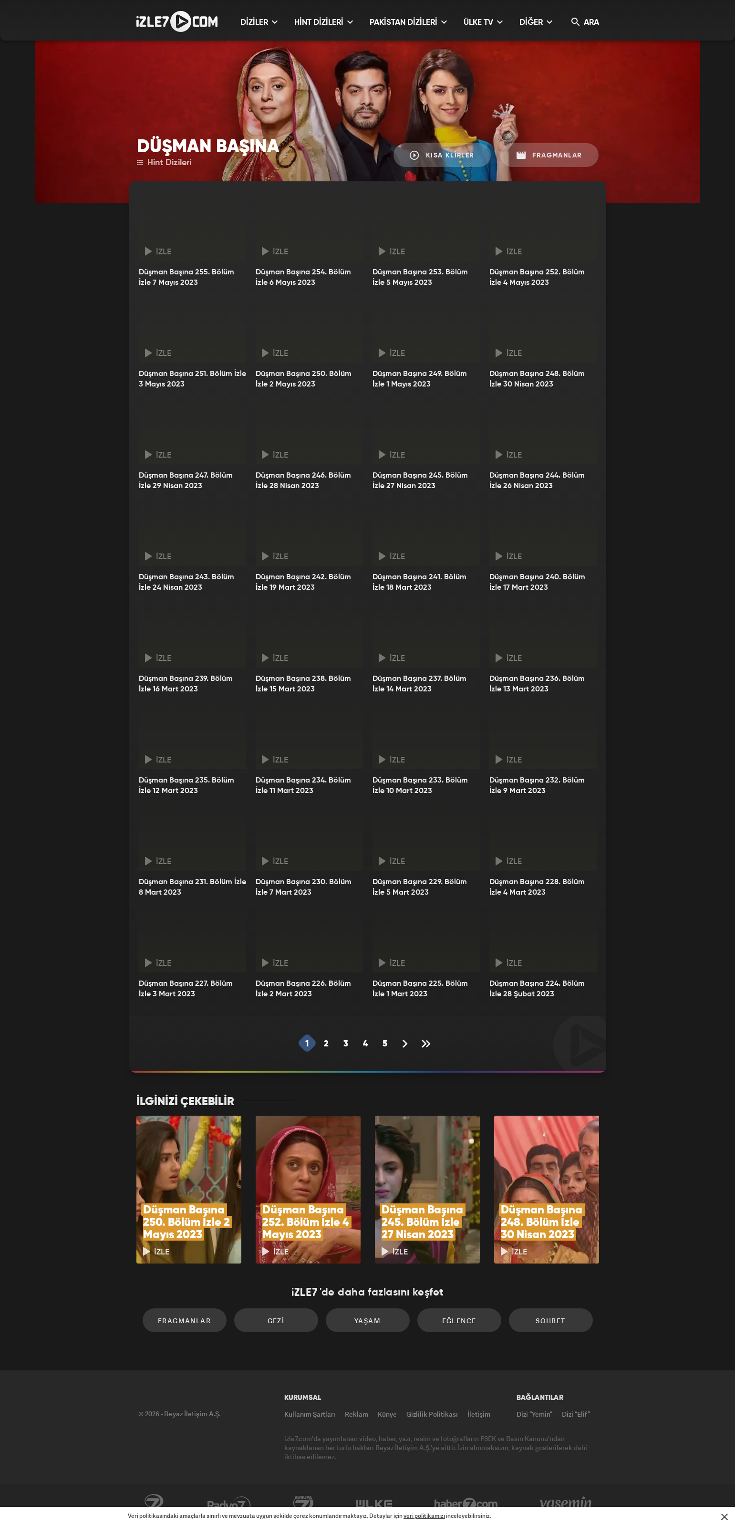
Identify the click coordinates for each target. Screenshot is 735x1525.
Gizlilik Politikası (432, 1414)
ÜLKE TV (483, 22)
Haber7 (466, 1504)
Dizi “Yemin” (534, 1414)
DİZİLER (259, 22)
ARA (585, 22)
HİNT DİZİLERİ (323, 22)
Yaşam (367, 1320)
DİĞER (535, 22)
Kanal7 (154, 1504)
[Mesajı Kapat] (724, 1517)
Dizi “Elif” (576, 1414)
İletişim (478, 1414)
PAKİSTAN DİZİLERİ (408, 22)
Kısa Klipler (442, 155)
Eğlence (459, 1320)
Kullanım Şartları (309, 1414)
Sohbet (550, 1320)
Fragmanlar (549, 155)
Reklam (356, 1414)
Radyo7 (229, 1504)
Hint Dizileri (164, 162)
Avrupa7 (303, 1504)
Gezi (276, 1320)
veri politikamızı (424, 1516)
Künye (387, 1414)
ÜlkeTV (374, 1504)
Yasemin (566, 1504)
